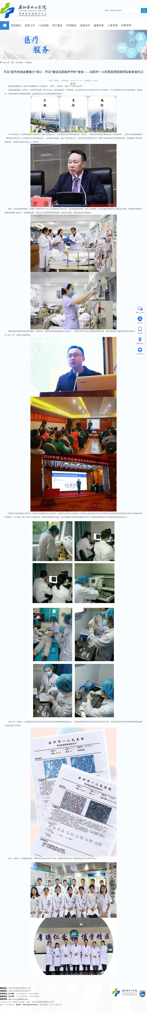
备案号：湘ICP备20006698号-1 (27, 1005)
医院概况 (16, 25)
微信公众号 (140, 309)
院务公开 (30, 25)
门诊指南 (44, 25)
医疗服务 (57, 25)
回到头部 (140, 351)
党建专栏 (85, 25)
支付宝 (140, 320)
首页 (12, 62)
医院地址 (140, 340)
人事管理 (112, 25)
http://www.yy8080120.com (18, 999)
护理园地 (71, 25)
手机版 (140, 330)
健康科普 (99, 25)
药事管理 (126, 25)
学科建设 (28, 62)
